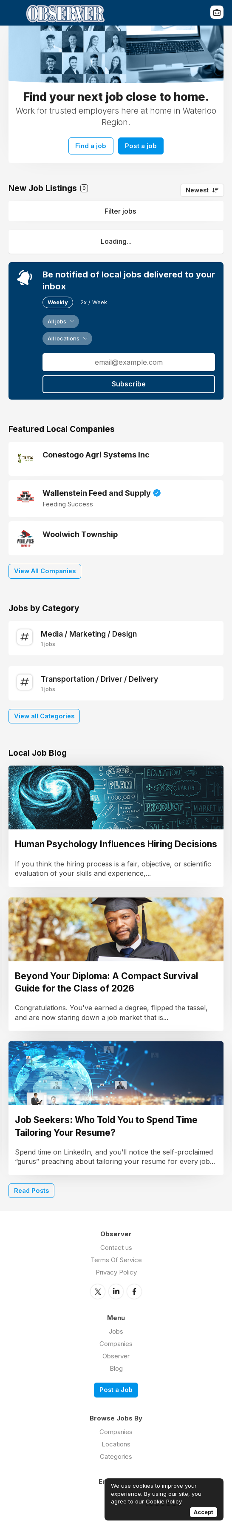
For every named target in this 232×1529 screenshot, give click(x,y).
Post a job (142, 145)
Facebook (134, 1290)
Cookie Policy (163, 1501)
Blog (116, 1367)
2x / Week (93, 300)
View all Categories (44, 714)
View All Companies (45, 569)
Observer (116, 1354)
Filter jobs (120, 210)
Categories (116, 1455)
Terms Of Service (116, 1259)
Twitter (98, 1290)
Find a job (89, 145)
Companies (116, 1342)
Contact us (116, 1246)
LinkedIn (116, 1290)
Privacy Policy (116, 1271)
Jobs (116, 1330)
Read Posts (31, 1189)
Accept (203, 1512)
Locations (116, 1442)
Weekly (58, 300)
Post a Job (116, 1388)
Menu (14, 12)
